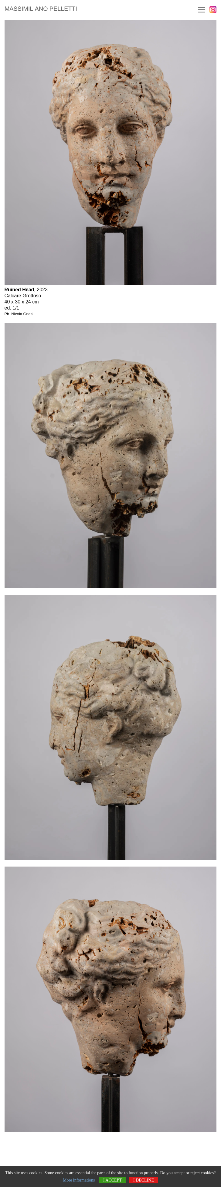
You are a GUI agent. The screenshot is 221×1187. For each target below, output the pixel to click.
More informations (79, 1180)
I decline (143, 1180)
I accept (112, 1180)
